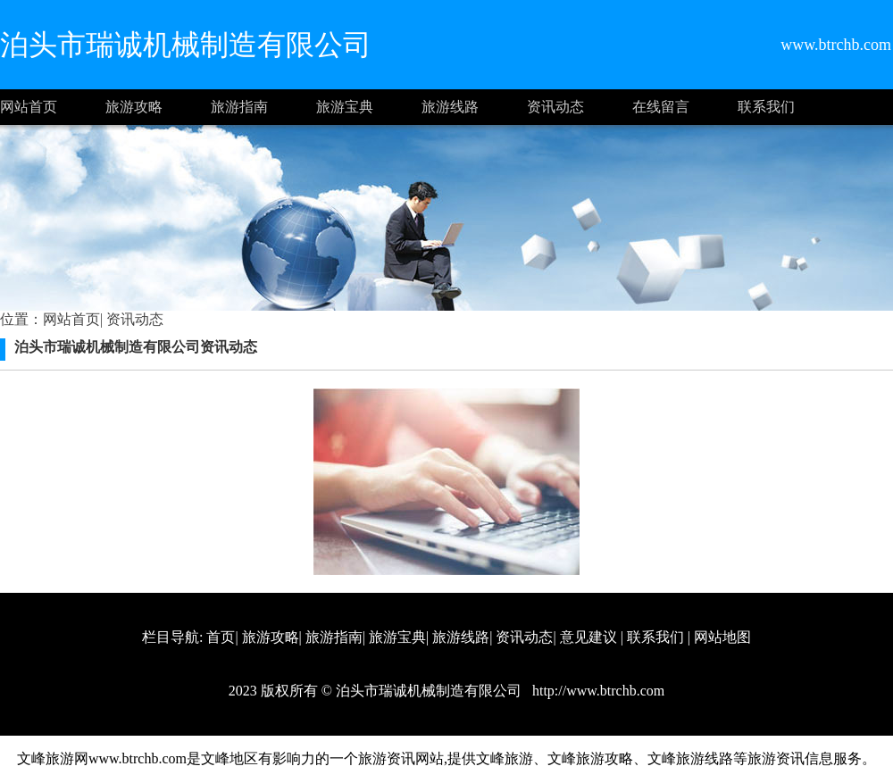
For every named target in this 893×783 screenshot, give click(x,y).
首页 (220, 637)
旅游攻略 (134, 106)
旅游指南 (239, 106)
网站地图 (722, 637)
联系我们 (766, 106)
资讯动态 (555, 106)
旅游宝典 (344, 106)
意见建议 (588, 637)
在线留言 (660, 106)
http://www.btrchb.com (596, 690)
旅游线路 (450, 106)
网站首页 (28, 106)
